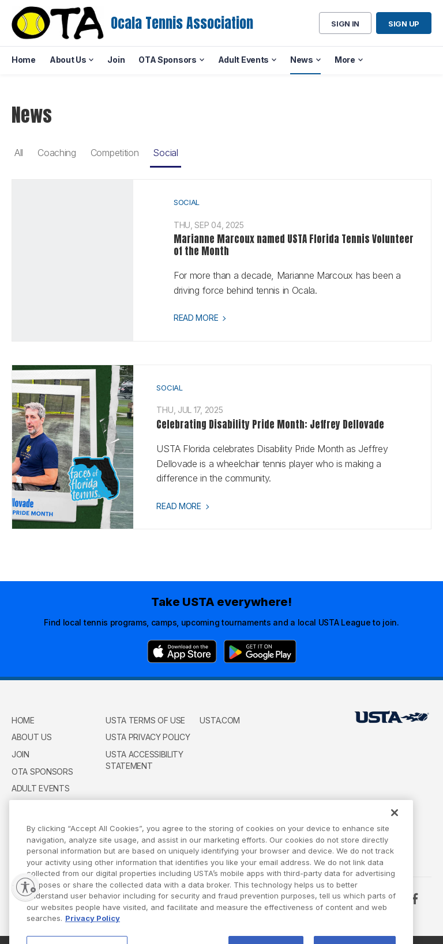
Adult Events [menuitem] (243, 60)
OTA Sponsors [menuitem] (167, 60)
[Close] (394, 833)
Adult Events (40, 788)
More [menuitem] (345, 60)
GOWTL (26, 805)
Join (20, 754)
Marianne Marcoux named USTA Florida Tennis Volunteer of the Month (294, 245)
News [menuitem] (301, 60)
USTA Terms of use (145, 720)
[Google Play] (260, 651)
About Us (32, 737)
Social (165, 152)
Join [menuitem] (116, 60)
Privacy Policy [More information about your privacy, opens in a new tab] (92, 939)
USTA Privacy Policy (148, 737)
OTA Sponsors (42, 771)
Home (23, 720)
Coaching (56, 152)
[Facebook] (414, 898)
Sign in (345, 23)
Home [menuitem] (24, 60)
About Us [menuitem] (68, 60)
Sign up (403, 23)
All (18, 152)
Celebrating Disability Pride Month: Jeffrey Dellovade (270, 424)
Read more (196, 318)
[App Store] (182, 651)
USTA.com (220, 720)
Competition (115, 152)
